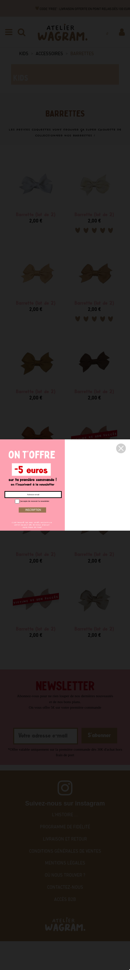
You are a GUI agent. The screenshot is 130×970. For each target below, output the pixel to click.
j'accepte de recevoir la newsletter (31, 501)
